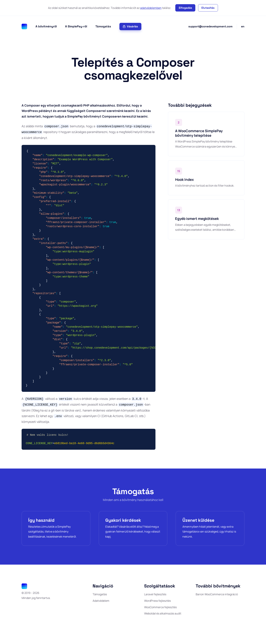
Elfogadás (185, 8)
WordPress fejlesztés (157, 600)
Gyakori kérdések (124, 519)
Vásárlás (130, 26)
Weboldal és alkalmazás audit (162, 613)
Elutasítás (207, 8)
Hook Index (184, 179)
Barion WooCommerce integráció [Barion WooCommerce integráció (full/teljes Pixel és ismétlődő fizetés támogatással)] (217, 593)
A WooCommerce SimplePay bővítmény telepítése (199, 133)
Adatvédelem (101, 600)
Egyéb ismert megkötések (197, 218)
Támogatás (103, 26)
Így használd (42, 519)
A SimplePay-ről (76, 26)
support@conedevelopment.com (210, 26)
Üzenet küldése (199, 519)
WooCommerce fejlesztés (160, 606)
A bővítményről (46, 26)
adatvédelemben (151, 8)
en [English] (242, 26)
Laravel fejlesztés (155, 593)
